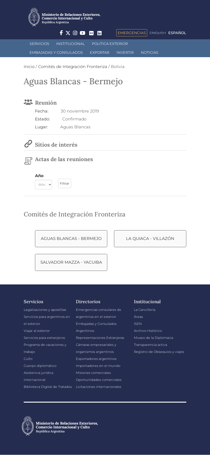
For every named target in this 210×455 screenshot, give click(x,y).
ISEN (138, 324)
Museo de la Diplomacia (153, 338)
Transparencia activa (150, 345)
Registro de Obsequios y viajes (159, 352)
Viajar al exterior (37, 331)
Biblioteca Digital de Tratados (48, 387)
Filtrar (64, 183)
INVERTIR (125, 52)
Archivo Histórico (148, 331)
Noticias (149, 52)
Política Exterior (110, 44)
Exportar (99, 52)
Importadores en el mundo (98, 366)
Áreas (138, 317)
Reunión (46, 102)
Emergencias (132, 32)
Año (39, 175)
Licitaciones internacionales (98, 387)
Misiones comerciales (93, 373)
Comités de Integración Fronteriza (72, 66)
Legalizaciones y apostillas (45, 310)
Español (177, 33)
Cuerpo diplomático (40, 366)
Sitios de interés (56, 144)
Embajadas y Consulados (56, 52)
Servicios (39, 44)
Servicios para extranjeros (44, 338)
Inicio (29, 66)
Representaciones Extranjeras (100, 338)
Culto (28, 359)
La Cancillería (144, 310)
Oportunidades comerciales (98, 380)
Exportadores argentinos (96, 359)
